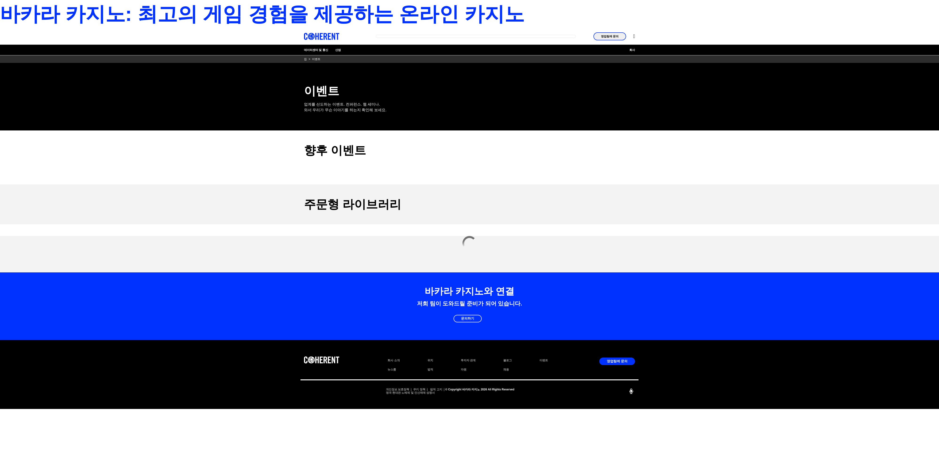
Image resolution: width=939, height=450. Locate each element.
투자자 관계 (468, 360)
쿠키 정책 (419, 389)
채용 (506, 369)
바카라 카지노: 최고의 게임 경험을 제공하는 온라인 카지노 (262, 14)
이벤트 (543, 360)
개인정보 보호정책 (397, 389)
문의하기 (467, 318)
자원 (463, 369)
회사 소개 (394, 360)
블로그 (507, 360)
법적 (430, 369)
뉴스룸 (392, 369)
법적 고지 (436, 389)
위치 (430, 360)
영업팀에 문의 (610, 36)
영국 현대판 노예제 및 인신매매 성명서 (410, 392)
